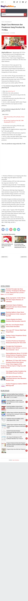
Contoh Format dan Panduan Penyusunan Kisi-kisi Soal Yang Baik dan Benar (15, 432)
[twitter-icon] (17, 2)
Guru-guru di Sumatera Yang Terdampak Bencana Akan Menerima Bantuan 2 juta (16, 378)
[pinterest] (10, 229)
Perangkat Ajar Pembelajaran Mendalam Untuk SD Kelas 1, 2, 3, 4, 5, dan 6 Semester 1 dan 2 (16, 348)
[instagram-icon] (20, 2)
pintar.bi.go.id (11, 91)
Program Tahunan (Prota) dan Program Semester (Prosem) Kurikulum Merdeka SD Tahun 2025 (16, 444)
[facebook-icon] (14, 2)
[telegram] (18, 229)
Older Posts (23, 256)
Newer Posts (4, 256)
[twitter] (6, 229)
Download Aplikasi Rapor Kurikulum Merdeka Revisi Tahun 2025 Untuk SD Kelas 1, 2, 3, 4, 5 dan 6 (15, 396)
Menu (3, 10)
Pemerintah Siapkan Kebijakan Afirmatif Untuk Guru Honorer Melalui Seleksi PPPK (16, 306)
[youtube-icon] (23, 2)
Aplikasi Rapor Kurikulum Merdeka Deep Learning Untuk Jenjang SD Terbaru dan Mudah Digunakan (16, 414)
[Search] (12, 14)
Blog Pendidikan (16, 460)
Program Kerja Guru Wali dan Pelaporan (16, 449)
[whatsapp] (14, 229)
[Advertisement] (14, 160)
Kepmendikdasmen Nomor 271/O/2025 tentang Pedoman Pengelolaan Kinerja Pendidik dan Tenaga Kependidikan (16, 355)
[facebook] (3, 229)
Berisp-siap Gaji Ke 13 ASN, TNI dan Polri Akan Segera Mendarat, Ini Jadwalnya (15, 299)
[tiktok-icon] (26, 2)
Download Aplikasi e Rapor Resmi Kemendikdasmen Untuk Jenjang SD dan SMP (16, 314)
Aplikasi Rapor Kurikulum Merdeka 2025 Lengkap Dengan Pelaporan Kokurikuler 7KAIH (16, 426)
